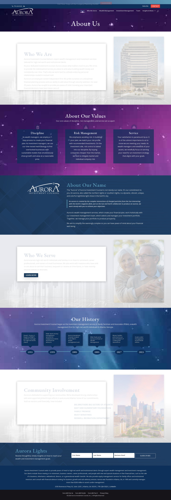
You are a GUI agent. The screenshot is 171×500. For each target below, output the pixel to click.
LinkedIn (112, 489)
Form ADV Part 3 (93, 493)
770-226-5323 (18, 6)
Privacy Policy (104, 493)
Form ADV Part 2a (68, 493)
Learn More (106, 2)
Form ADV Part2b (80, 493)
